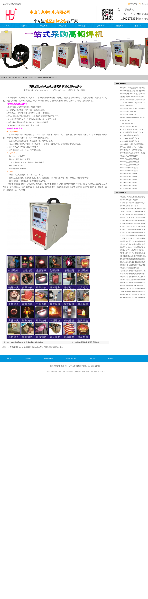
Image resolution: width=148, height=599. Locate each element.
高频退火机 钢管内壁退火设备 (129, 268)
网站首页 (9, 358)
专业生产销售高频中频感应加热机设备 (132, 108)
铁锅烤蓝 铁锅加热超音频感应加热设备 (132, 247)
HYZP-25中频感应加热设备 (128, 185)
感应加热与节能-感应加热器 (129, 206)
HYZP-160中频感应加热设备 (129, 168)
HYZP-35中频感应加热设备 (128, 174)
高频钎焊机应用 (71, 358)
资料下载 (92, 358)
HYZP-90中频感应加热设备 (128, 177)
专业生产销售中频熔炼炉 (128, 111)
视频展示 (119, 26)
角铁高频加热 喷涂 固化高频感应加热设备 (27, 342)
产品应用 (62, 26)
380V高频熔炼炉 (125, 120)
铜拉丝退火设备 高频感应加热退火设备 (132, 280)
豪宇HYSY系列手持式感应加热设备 (131, 129)
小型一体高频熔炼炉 (126, 106)
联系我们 (145, 4)
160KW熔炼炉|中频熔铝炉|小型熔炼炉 (132, 144)
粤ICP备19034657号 (98, 371)
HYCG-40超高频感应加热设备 (129, 159)
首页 (7, 26)
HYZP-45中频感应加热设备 (128, 182)
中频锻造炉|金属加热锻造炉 (129, 156)
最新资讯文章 (121, 193)
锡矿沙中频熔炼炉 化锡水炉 (129, 200)
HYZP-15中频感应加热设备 (128, 188)
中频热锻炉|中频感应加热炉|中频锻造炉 (132, 117)
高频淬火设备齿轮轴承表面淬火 (87, 342)
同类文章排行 (121, 84)
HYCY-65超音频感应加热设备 (129, 141)
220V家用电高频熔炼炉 (127, 123)
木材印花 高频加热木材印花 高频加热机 (133, 256)
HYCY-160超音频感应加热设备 (130, 135)
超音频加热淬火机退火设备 (128, 126)
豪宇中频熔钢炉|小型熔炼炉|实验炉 (131, 150)
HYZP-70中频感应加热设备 (128, 179)
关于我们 (24, 26)
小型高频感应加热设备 (16, 347)
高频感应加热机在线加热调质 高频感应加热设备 (44, 347)
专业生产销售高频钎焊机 (128, 114)
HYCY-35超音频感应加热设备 (129, 138)
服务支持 (100, 26)
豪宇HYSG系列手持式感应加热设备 (131, 132)
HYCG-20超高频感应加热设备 (129, 162)
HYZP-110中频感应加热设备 (129, 171)
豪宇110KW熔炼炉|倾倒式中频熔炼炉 (132, 147)
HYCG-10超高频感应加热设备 (129, 165)
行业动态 (81, 26)
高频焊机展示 (48, 358)
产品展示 (43, 26)
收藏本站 (133, 4)
